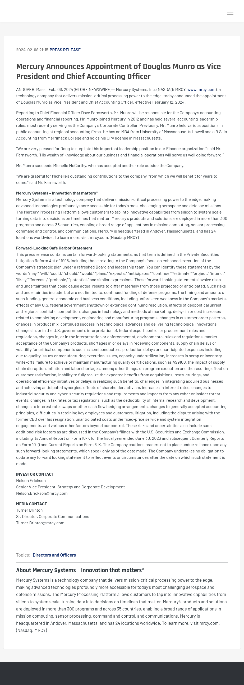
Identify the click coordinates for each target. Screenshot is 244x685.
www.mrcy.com (201, 89)
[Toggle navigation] (230, 12)
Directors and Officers (54, 554)
